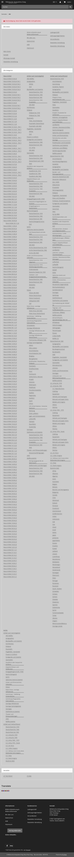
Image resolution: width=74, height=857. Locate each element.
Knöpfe (31, 379)
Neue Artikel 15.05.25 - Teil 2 (12, 175)
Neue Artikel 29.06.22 (10, 494)
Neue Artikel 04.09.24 (10, 229)
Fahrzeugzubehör (57, 190)
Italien (54, 532)
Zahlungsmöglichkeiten (57, 36)
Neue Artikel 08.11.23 (10, 328)
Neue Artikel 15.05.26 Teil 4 (12, 89)
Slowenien (55, 602)
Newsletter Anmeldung (57, 42)
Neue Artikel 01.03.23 (10, 419)
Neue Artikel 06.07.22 (10, 491)
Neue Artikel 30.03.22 (10, 528)
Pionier (54, 333)
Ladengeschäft (54, 32)
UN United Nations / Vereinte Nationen (38, 407)
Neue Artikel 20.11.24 (12, 223)
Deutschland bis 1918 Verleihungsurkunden (36, 266)
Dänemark (55, 500)
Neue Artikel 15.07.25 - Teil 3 (12, 162)
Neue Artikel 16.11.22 (10, 456)
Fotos (54, 105)
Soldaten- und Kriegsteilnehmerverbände (37, 276)
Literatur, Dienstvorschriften (61, 127)
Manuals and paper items (60, 399)
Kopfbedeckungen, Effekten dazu (60, 239)
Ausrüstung (56, 84)
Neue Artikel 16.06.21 (10, 563)
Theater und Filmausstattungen (11, 715)
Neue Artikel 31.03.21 (10, 574)
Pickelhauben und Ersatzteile (61, 143)
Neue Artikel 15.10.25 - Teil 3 (12, 132)
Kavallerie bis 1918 (35, 171)
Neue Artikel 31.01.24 (10, 312)
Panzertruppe (56, 330)
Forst (30, 371)
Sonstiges (30, 429)
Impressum (30, 48)
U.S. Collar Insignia (56, 455)
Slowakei (55, 599)
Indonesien (55, 519)
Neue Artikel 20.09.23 (10, 341)
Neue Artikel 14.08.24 (10, 237)
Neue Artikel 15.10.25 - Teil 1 (12, 127)
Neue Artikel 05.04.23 (10, 405)
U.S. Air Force (54, 453)
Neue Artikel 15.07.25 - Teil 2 (12, 159)
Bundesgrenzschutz (58, 349)
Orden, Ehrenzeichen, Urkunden (59, 281)
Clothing (55, 391)
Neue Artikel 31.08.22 (10, 469)
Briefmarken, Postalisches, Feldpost (37, 362)
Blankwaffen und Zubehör (35, 89)
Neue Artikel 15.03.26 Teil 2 (12, 108)
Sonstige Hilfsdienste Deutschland (35, 336)
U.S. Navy (53, 463)
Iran (53, 524)
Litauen (54, 554)
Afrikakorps (55, 322)
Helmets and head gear (59, 397)
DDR (53, 354)
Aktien (31, 345)
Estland (54, 503)
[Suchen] (70, 7)
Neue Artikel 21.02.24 (10, 303)
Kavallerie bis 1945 (35, 173)
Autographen (31, 81)
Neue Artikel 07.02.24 (10, 309)
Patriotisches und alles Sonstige (59, 139)
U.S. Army (32, 147)
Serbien (54, 597)
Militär (31, 84)
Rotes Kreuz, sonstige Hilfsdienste (33, 307)
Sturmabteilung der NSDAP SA (60, 304)
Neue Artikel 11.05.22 (10, 512)
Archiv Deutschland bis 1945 (38, 250)
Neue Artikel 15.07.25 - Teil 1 (12, 156)
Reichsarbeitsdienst (58, 287)
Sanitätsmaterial (57, 290)
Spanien (55, 605)
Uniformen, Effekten (58, 312)
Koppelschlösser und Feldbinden (33, 180)
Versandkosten (54, 39)
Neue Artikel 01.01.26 (10, 116)
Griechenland (56, 511)
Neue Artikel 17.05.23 (10, 389)
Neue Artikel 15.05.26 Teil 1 (12, 81)
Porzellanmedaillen (35, 390)
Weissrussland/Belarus (59, 623)
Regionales (32, 395)
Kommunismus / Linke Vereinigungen (59, 234)
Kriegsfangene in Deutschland (34, 207)
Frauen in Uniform (32, 137)
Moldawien (55, 562)
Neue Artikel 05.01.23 (10, 440)
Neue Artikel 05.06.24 (10, 263)
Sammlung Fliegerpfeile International (34, 322)
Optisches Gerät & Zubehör (35, 229)
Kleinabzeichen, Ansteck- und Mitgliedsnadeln (60, 230)
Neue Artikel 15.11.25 (10, 121)
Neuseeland (56, 567)
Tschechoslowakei (58, 613)
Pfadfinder (32, 387)
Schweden (55, 591)
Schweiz (54, 594)
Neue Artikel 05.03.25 (10, 188)
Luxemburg (55, 556)
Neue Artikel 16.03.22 (10, 534)
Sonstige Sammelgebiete (34, 343)
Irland (54, 527)
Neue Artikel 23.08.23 (10, 352)
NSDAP (54, 270)
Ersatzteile (55, 187)
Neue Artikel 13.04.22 (10, 523)
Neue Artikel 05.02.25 (10, 194)
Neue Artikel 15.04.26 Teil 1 (12, 95)
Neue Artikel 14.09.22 (10, 464)
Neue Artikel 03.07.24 (10, 253)
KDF (53, 226)
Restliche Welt (54, 468)
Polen (54, 578)
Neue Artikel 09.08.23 (10, 357)
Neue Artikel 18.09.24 (10, 220)
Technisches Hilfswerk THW (37, 340)
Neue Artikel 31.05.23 (10, 384)
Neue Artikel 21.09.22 (10, 461)
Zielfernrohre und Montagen (38, 465)
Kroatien (55, 546)
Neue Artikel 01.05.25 (10, 178)
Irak (53, 522)
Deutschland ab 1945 (35, 97)
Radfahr (31, 393)
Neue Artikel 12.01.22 (10, 547)
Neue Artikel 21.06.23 (10, 376)
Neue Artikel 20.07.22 (10, 486)
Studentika (32, 427)
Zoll (30, 303)
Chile (54, 498)
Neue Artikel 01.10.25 (10, 135)
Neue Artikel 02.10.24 (10, 215)
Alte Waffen (30, 79)
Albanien (55, 473)
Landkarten (55, 125)
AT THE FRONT (8, 776)
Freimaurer (32, 374)
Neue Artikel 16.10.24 (10, 212)
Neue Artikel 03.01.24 (10, 317)
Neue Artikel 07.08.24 (10, 239)
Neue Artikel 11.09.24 (10, 226)
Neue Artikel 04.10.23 (10, 336)
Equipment (55, 394)
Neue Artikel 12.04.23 (10, 403)
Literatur (55, 368)
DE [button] (54, 2)
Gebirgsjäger (56, 328)
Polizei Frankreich (34, 298)
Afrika (54, 471)
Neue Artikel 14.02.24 (10, 306)
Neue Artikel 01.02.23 (10, 429)
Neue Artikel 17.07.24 (10, 247)
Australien (55, 481)
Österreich (55, 575)
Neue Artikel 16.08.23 (10, 354)
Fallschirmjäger (57, 325)
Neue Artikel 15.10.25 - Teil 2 (12, 129)
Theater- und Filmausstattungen (37, 450)
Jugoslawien (56, 540)
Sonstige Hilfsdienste (33, 328)
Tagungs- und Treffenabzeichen (57, 309)
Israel (54, 530)
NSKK (54, 272)
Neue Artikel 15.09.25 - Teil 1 (12, 137)
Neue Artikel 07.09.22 (10, 467)
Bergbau (31, 356)
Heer (53, 211)
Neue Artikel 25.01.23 (10, 432)
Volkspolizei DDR (34, 301)
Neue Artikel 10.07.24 (10, 250)
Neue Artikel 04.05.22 (10, 515)
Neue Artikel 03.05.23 (10, 394)
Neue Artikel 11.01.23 (10, 437)
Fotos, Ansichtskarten (35, 121)
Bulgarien (55, 492)
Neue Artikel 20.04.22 (10, 520)
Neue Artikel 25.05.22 (10, 507)
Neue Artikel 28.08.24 (10, 231)
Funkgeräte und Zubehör (34, 139)
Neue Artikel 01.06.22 (10, 504)
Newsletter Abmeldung (57, 46)
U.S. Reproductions (58, 388)
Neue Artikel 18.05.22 (10, 510)
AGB (28, 44)
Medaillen (32, 285)
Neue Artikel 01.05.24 (10, 277)
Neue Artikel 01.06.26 (10, 79)
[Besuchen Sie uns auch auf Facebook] (7, 845)
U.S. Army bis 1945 (56, 386)
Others (54, 405)
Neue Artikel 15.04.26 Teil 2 (12, 97)
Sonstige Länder (57, 626)
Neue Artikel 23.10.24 (10, 210)
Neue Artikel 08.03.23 (10, 416)
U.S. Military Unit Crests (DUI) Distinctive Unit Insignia (59, 459)
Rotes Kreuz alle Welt (35, 311)
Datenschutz (31, 41)
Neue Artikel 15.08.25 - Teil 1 (12, 148)
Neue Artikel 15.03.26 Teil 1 (12, 105)
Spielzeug (55, 295)
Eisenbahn (32, 366)
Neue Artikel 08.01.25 (10, 199)
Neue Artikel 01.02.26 (10, 113)
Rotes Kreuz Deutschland (37, 313)
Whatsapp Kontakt (9, 58)
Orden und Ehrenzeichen (60, 135)
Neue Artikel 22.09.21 (10, 560)
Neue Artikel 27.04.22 (10, 518)
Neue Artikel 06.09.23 (10, 346)
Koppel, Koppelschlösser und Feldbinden (60, 121)
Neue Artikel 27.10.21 (10, 552)
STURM (29, 776)
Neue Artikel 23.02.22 (10, 542)
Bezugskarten (33, 359)
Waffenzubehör (31, 458)
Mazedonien (56, 559)
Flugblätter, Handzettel (34, 129)
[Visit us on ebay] (11, 845)
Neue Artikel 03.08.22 (10, 480)
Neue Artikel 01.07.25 (10, 164)
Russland (55, 586)
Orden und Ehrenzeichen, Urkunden (35, 256)
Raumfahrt (32, 424)
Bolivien (54, 487)
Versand (28, 850)
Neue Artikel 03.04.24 (10, 287)
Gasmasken (30, 153)
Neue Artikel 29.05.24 (10, 266)
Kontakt (6, 55)
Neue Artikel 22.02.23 (10, 421)
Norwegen (55, 572)
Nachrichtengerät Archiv (36, 221)
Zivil (30, 87)
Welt (30, 164)
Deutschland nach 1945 (36, 161)
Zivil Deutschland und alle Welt (37, 233)
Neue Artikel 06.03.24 (10, 298)
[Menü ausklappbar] (2, 1)
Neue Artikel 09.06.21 (10, 566)
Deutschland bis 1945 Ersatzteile (35, 101)
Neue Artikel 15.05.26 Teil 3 (12, 87)
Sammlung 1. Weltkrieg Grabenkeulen (34, 317)
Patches (54, 407)
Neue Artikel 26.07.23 (10, 362)
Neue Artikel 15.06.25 (10, 167)
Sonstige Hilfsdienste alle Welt (37, 332)
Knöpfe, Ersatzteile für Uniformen (59, 114)
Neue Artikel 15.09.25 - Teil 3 (12, 143)
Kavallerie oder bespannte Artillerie (35, 167)
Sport (30, 401)
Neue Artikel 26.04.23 (10, 397)
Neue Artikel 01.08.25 (10, 154)
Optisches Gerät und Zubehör (58, 276)
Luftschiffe (32, 419)
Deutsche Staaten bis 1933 (37, 272)
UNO (28, 455)
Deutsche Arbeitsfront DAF (60, 177)
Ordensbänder (33, 269)
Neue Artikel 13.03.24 (10, 295)
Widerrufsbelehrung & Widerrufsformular (34, 33)
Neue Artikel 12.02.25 (10, 191)
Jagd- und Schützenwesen (37, 416)
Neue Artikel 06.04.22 (10, 526)
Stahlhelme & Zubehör (13, 711)
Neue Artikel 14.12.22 (10, 445)
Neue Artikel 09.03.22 (10, 536)
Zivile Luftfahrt (33, 413)
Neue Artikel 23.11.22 (10, 453)
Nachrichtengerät (32, 211)
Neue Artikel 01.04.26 (10, 103)
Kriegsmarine (56, 247)
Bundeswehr (56, 352)
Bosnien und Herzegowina (60, 489)
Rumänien (55, 583)
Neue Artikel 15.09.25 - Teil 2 (12, 140)
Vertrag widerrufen (15, 830)
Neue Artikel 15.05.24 (10, 271)
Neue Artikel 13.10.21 (10, 558)
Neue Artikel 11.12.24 (10, 204)
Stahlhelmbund (57, 298)
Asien (54, 479)
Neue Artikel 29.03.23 (10, 408)
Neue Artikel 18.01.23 (10, 435)
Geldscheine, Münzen (36, 377)
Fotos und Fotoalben (58, 198)
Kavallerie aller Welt (35, 176)
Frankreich (55, 508)
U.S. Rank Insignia (11, 758)
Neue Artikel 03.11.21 (10, 550)
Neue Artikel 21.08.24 (10, 234)
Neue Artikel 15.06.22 (10, 499)
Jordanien (55, 538)
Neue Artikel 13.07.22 (10, 488)
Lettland (55, 551)
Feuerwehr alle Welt (35, 126)
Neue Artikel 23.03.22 (10, 531)
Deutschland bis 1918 (35, 92)
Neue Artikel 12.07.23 (10, 368)
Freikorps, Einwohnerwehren (61, 201)
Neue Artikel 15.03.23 (10, 413)
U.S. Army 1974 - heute (57, 431)
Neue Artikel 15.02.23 (10, 424)
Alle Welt (32, 105)
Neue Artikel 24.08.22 (10, 472)
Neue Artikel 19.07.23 (10, 365)
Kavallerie (55, 110)
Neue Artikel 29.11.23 (10, 325)
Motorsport (32, 385)
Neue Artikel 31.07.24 (10, 242)
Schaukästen (31, 325)
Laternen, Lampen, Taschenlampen (58, 253)
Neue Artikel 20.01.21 (10, 577)
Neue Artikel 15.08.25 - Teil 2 (12, 151)
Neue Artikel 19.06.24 (10, 258)
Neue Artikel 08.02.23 (10, 427)
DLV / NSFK (55, 182)
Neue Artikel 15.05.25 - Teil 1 (12, 172)
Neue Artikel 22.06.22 (10, 496)
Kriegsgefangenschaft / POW (36, 199)
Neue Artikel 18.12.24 (10, 202)
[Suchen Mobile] (34, 7)
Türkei (54, 615)
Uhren (31, 403)
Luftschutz (55, 262)
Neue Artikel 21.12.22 (10, 443)
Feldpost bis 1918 (34, 113)
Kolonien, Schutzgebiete (59, 117)
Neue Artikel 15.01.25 (10, 196)
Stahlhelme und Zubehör (34, 432)
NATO (28, 227)
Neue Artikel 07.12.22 (10, 448)
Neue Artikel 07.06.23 (10, 381)
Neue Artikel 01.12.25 (10, 119)
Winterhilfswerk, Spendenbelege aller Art (60, 319)
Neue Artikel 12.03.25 (10, 186)
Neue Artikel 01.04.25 (10, 183)
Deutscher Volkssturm (59, 179)
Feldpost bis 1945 (34, 115)
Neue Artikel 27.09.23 (10, 338)
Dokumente (56, 185)
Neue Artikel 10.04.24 (10, 285)
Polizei (29, 290)
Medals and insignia (58, 402)
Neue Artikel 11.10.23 (10, 333)
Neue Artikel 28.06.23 (10, 373)
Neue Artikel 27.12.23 (10, 320)
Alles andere (33, 348)
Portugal (55, 581)
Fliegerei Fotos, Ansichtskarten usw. (58, 98)
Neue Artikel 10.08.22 (10, 477)
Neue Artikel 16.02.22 (10, 544)
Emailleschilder (34, 369)
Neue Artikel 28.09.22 (10, 459)
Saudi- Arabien (57, 589)
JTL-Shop (64, 854)
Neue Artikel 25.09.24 (10, 218)
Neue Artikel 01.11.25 (10, 124)
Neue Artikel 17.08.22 (10, 475)
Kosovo (54, 543)
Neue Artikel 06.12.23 (10, 322)
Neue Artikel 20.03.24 (10, 293)
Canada (54, 495)
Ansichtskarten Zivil (35, 353)
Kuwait (54, 548)
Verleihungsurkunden (59, 151)
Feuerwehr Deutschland (36, 123)
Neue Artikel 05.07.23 (10, 370)
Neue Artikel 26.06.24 (10, 255)
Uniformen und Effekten (59, 148)
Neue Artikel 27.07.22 (10, 483)
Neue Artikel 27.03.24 (10, 290)
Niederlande (56, 570)
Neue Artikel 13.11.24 (10, 207)
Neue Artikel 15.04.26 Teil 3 (12, 100)
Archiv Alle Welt (34, 253)
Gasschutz (55, 209)
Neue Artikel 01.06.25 (10, 170)
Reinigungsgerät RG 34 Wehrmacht (36, 462)
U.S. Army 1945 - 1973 (57, 410)
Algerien (55, 476)
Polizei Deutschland (35, 295)
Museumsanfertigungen (36, 453)
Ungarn (54, 621)
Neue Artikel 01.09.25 (10, 146)
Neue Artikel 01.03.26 (10, 111)
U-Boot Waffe (56, 336)
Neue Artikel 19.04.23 (10, 400)
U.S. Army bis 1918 (56, 383)
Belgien (54, 484)
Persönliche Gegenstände (60, 284)
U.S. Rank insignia (55, 465)
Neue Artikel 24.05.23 (10, 386)
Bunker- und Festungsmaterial (57, 173)
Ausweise (55, 164)
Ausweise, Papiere (58, 87)
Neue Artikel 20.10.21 (10, 555)
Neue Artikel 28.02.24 (10, 301)
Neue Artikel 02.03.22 (10, 539)
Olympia (31, 421)
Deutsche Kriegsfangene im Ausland (37, 202)
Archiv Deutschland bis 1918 (38, 247)
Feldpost (29, 110)
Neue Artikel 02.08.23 (10, 360)
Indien (54, 516)
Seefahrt (31, 398)
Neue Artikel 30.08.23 (10, 349)
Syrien (54, 610)
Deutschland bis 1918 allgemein (35, 261)
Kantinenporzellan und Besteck (59, 218)
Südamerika (56, 607)
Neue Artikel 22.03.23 (10, 411)
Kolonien (32, 382)
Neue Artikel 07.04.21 (10, 571)
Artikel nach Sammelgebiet (12, 633)
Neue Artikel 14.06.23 (10, 378)
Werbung (32, 411)
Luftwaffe (55, 264)
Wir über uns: (31, 38)
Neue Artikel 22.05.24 (10, 269)
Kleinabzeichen (57, 365)
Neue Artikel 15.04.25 (10, 180)
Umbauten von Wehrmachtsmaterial (59, 377)
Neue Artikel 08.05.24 (10, 274)
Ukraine (54, 618)
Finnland (55, 506)
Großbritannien (57, 514)
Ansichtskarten (33, 351)
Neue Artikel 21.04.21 (10, 569)
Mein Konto (7, 51)
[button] (60, 2)
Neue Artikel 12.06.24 (10, 261)
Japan (54, 535)
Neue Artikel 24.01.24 (10, 314)
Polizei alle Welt (34, 293)
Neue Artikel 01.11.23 (10, 330)
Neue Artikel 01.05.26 (10, 92)
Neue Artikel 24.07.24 (10, 245)
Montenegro (56, 564)
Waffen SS (55, 338)
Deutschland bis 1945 (35, 95)
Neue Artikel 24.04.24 (10, 279)
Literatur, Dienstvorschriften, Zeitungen (61, 258)
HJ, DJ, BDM (55, 214)
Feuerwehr (30, 118)
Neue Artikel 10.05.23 (10, 392)
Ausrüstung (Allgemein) (59, 161)
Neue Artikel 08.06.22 (10, 502)
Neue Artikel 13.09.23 (10, 344)
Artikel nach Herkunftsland (12, 724)
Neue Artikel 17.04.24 (10, 282)
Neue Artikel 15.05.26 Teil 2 (12, 84)
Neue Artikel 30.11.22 (10, 451)
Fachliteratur (31, 107)
